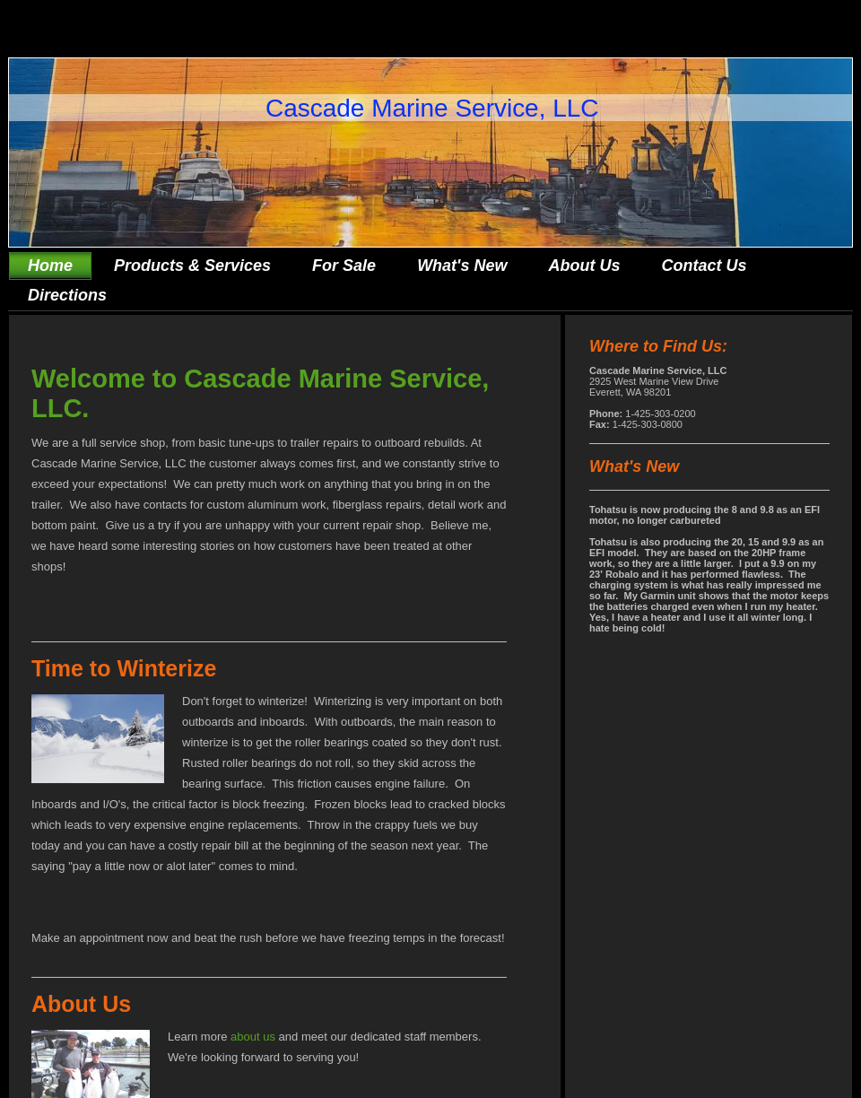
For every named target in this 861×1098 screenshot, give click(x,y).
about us (252, 1036)
